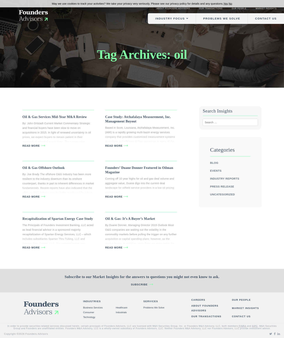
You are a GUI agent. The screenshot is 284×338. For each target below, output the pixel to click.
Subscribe (139, 284)
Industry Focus (170, 18)
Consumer (88, 312)
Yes (225, 3)
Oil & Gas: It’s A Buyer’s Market (130, 219)
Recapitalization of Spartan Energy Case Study (57, 219)
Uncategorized (222, 194)
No (230, 3)
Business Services (93, 307)
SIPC (255, 326)
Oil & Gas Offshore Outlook (43, 168)
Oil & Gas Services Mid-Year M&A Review (54, 117)
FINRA (242, 326)
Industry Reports (224, 178)
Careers (198, 299)
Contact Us (266, 18)
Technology (89, 317)
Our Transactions (211, 9)
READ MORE (31, 145)
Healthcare (121, 307)
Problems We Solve (221, 18)
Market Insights (266, 9)
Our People (239, 9)
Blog (214, 162)
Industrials (121, 312)
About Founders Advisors (173, 9)
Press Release (222, 186)
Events (215, 170)
